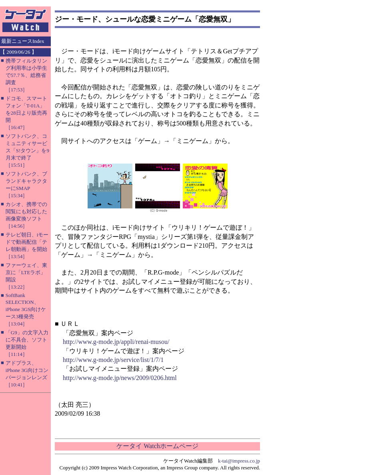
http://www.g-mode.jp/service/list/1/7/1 (113, 359)
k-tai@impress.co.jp (239, 461)
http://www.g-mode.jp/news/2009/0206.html (120, 377)
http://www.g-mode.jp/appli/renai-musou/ (116, 341)
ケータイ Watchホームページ (157, 446)
